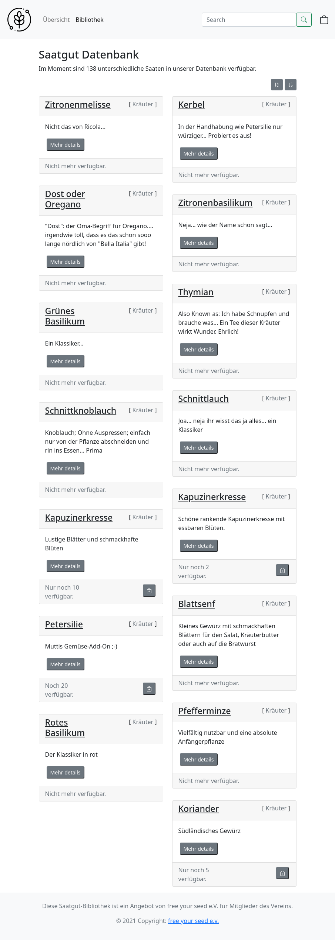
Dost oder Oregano (65, 199)
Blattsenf (196, 604)
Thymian (196, 292)
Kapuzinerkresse (212, 497)
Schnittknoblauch (81, 410)
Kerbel (191, 104)
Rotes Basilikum (65, 727)
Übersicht (56, 20)
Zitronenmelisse (78, 104)
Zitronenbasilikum (215, 203)
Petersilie (64, 624)
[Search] (249, 20)
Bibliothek (90, 20)
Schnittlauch (203, 398)
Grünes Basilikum (65, 316)
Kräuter (143, 104)
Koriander (198, 808)
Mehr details (65, 144)
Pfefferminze (204, 711)
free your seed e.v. (193, 921)
